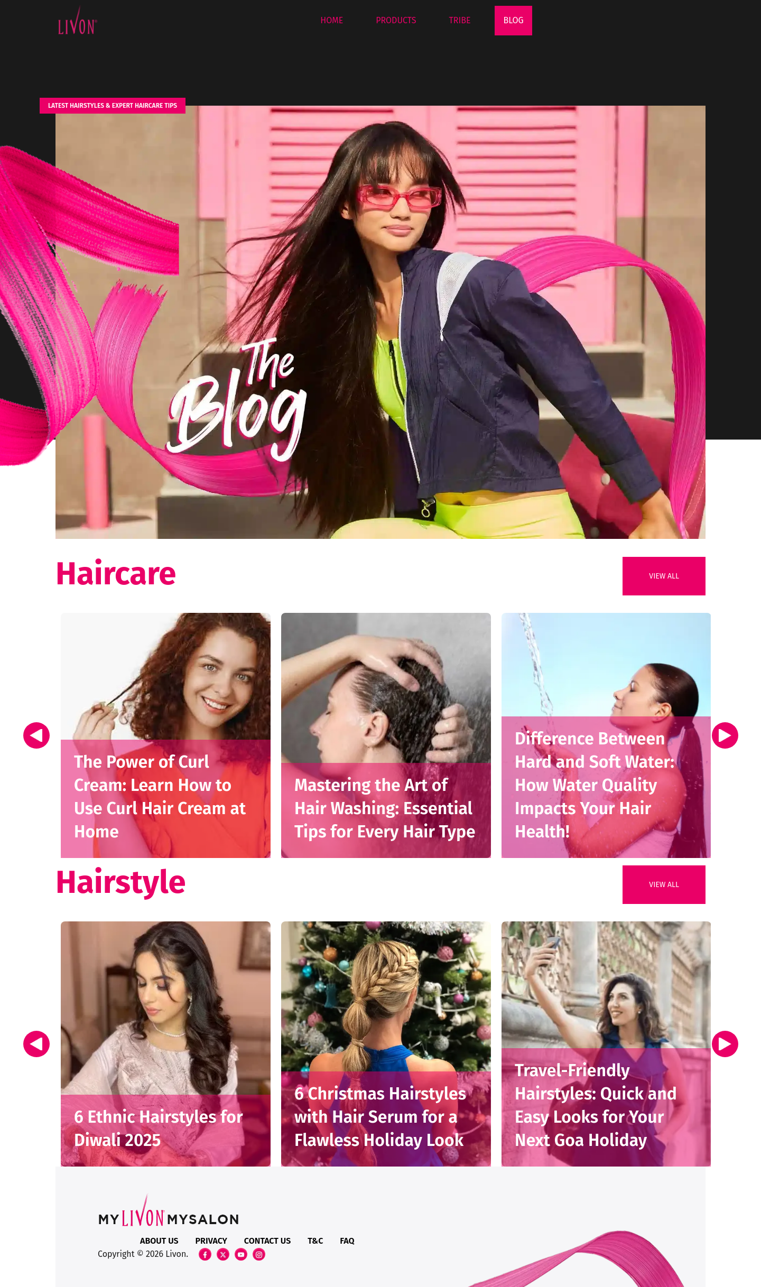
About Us (159, 1241)
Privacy (211, 1241)
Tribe (460, 20)
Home (331, 20)
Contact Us (267, 1241)
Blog (513, 20)
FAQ (347, 1241)
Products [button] (396, 20)
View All (664, 576)
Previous (38, 735)
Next (725, 735)
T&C (315, 1241)
